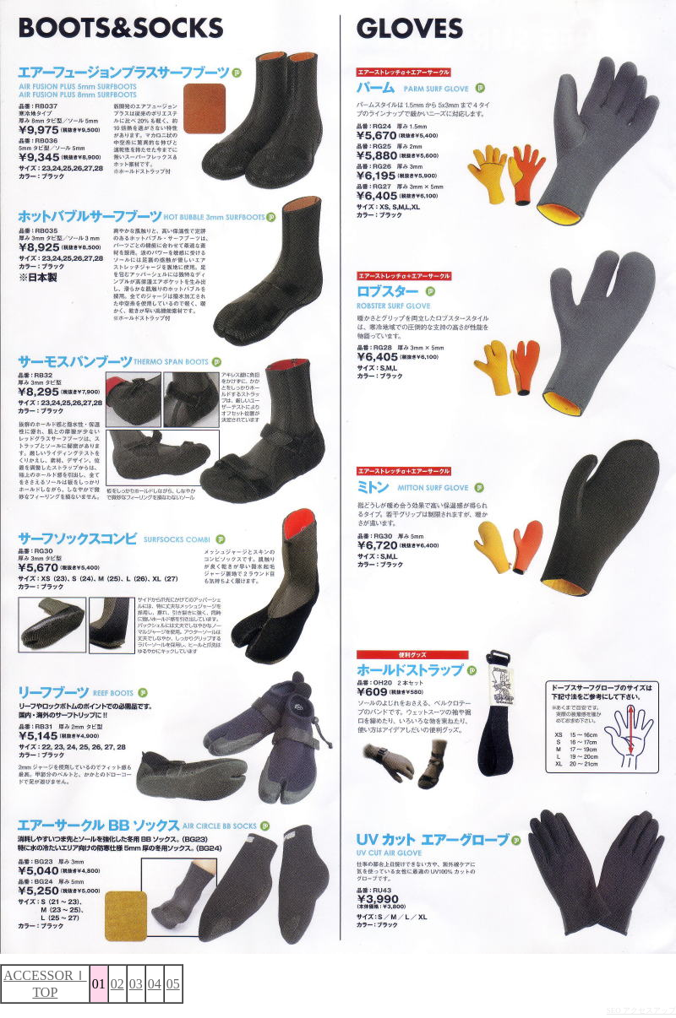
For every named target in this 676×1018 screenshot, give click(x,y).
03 (136, 984)
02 (117, 984)
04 (154, 984)
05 (173, 984)
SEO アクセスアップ (641, 1010)
